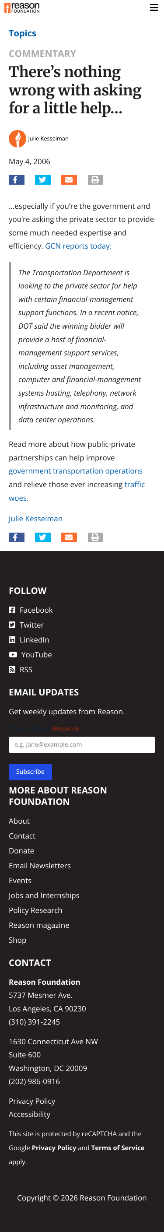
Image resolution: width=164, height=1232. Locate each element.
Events (20, 880)
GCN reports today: (78, 246)
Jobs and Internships (44, 895)
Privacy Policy (32, 1101)
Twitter (26, 625)
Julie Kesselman (36, 518)
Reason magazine (39, 925)
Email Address (43, 728)
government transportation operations (76, 471)
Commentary (42, 53)
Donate (21, 851)
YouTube (30, 654)
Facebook (31, 610)
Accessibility (29, 1114)
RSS (20, 669)
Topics (22, 33)
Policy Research (36, 910)
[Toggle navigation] (154, 8)
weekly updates (50, 711)
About (19, 821)
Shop (17, 940)
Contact (22, 836)
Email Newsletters (40, 865)
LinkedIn (29, 640)
